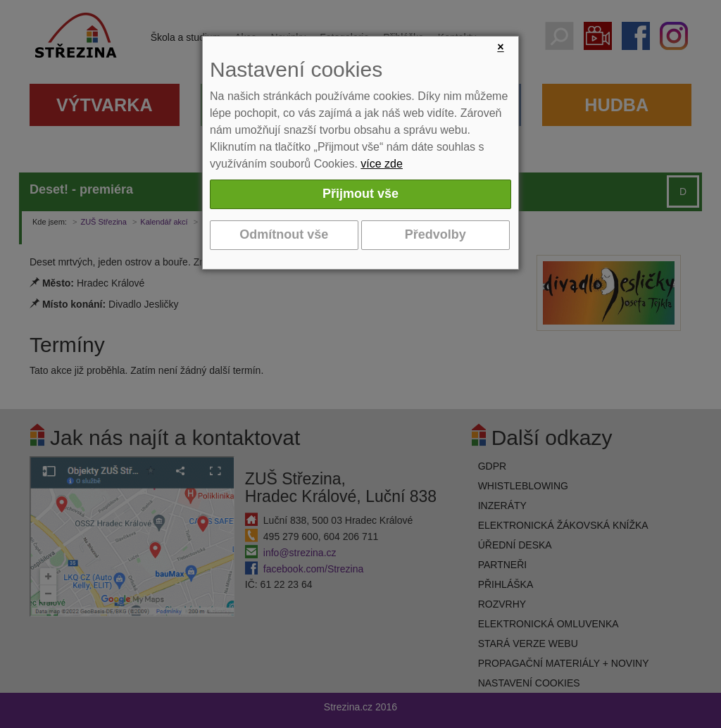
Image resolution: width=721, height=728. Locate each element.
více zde (381, 164)
